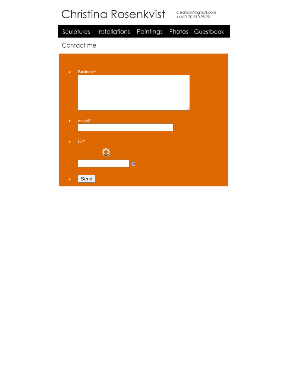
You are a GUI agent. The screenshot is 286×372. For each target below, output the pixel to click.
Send (86, 185)
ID (81, 148)
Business (87, 71)
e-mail (85, 127)
